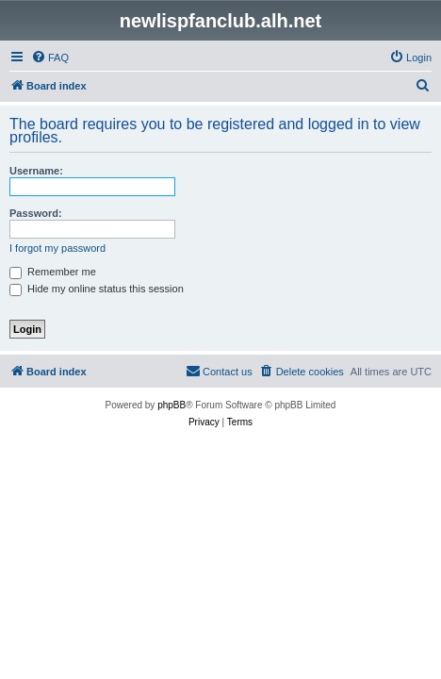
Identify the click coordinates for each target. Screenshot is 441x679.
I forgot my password (57, 248)
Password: (35, 213)
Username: (36, 170)
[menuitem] (50, 57)
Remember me (52, 271)
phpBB (171, 405)
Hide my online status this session (96, 288)
